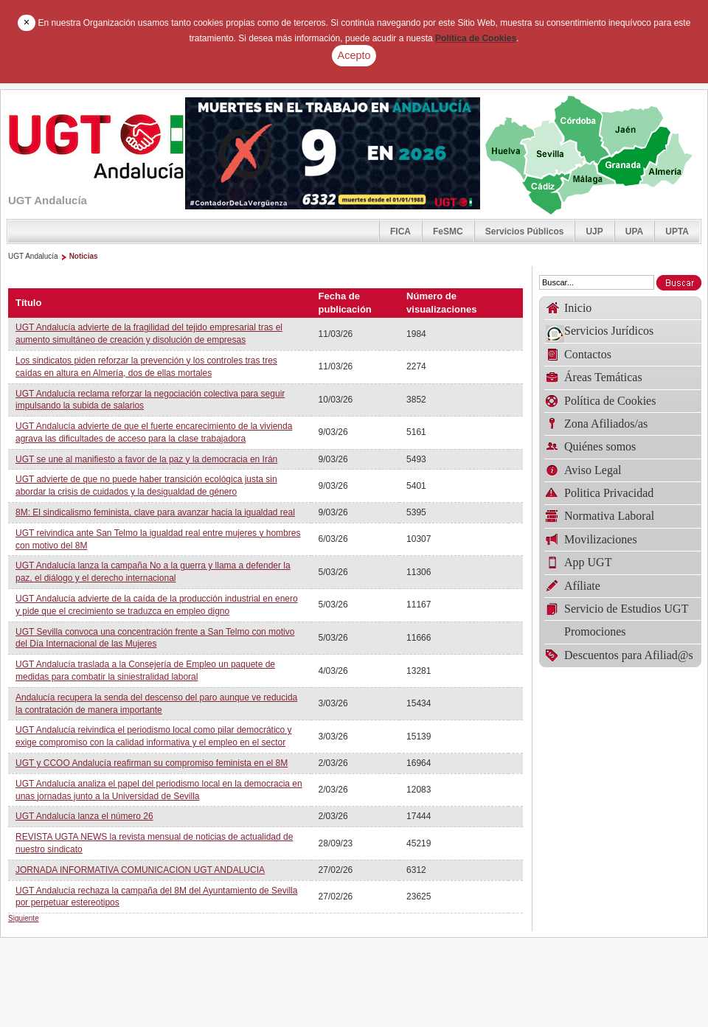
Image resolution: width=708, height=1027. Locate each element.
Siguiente (23, 918)
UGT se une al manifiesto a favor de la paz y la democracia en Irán (146, 459)
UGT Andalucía (33, 256)
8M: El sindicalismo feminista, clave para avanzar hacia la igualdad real (155, 512)
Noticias (83, 256)
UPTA (677, 231)
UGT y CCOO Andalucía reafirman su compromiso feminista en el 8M (151, 763)
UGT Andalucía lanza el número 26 (84, 816)
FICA (400, 231)
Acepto (354, 55)
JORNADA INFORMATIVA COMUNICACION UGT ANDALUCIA (140, 870)
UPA (634, 231)
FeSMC (448, 231)
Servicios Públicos (524, 231)
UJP (594, 231)
